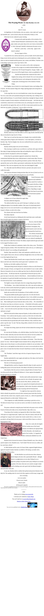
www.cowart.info (29, 494)
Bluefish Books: (29, 507)
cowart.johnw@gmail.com (29, 499)
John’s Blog (30, 496)
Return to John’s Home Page (24, 501)
